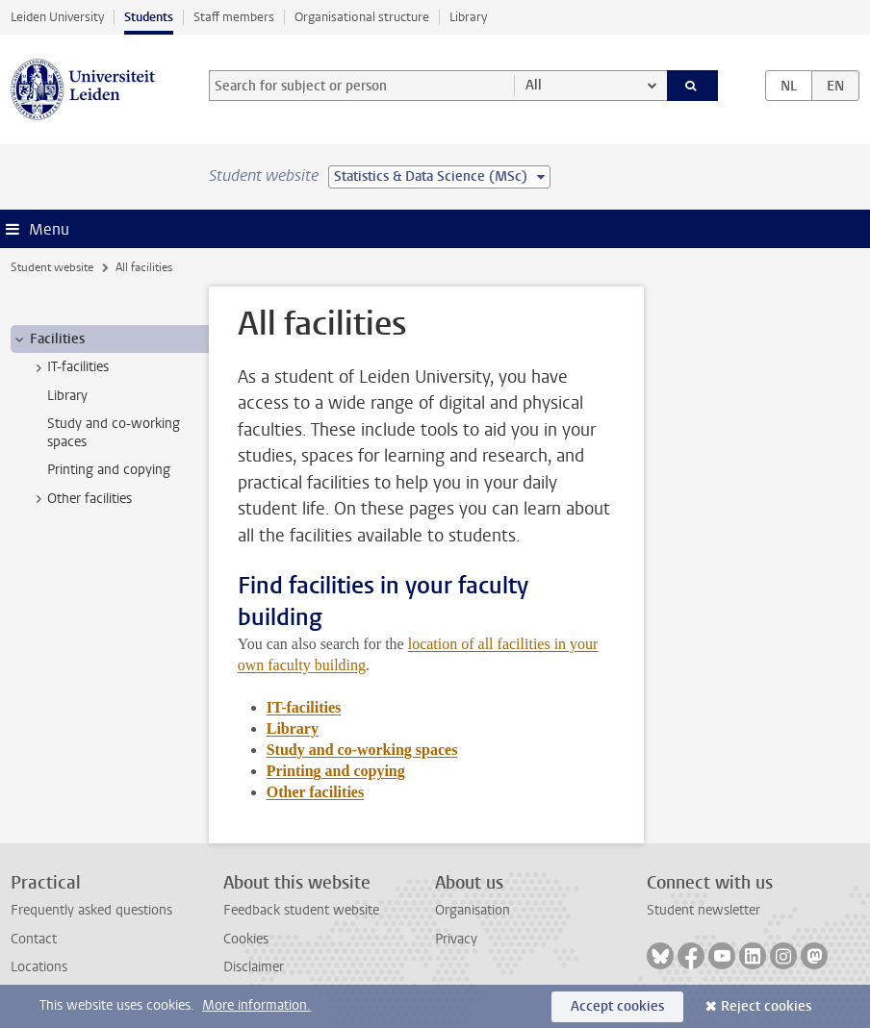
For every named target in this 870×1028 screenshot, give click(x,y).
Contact (34, 939)
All (533, 85)
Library (468, 17)
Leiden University (57, 17)
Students (148, 17)
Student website (52, 267)
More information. (256, 1005)
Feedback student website (301, 910)
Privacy (456, 939)
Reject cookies (766, 1006)
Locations (39, 967)
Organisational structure (361, 17)
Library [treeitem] (67, 396)
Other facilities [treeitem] (80, 499)
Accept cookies (617, 1006)
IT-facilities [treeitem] (69, 367)
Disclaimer (253, 967)
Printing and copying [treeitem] (108, 470)
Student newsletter (703, 910)
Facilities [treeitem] (48, 339)
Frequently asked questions (91, 910)
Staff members (233, 17)
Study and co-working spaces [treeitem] (113, 432)
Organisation (472, 910)
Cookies (246, 939)
